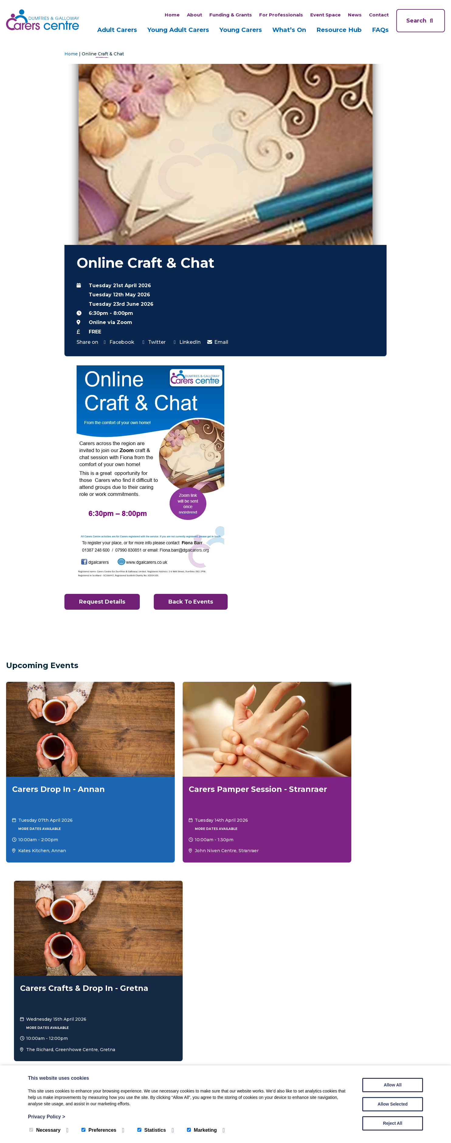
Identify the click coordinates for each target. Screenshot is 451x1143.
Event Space (325, 15)
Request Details (103, 601)
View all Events (422, 862)
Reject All (392, 1123)
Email (217, 342)
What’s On (289, 29)
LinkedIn (186, 342)
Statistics (151, 1130)
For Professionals (281, 15)
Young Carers (240, 29)
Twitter (153, 342)
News (355, 15)
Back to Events (195, 601)
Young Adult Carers (178, 29)
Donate (418, 912)
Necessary (44, 1130)
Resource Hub (339, 29)
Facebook (118, 342)
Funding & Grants (230, 15)
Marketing (202, 1130)
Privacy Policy (46, 1116)
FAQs (380, 29)
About (194, 15)
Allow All (393, 1084)
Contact (379, 15)
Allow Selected (393, 1104)
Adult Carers (117, 29)
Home (172, 15)
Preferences (98, 1130)
